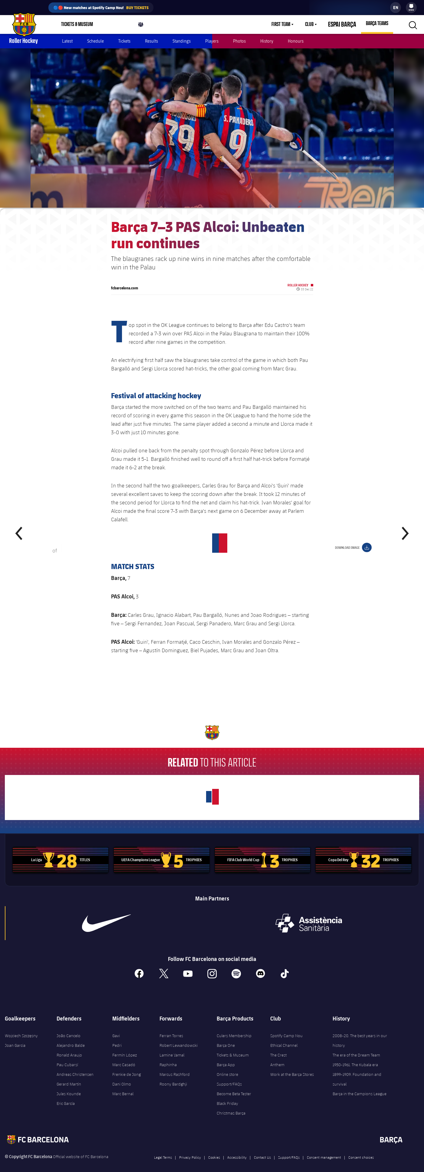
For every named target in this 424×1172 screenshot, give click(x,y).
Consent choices (361, 1150)
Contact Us (262, 1150)
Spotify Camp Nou (286, 1028)
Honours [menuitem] (296, 41)
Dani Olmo (121, 1077)
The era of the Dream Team (356, 1048)
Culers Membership (234, 1028)
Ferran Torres (171, 1028)
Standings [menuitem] (182, 41)
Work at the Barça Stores (292, 1067)
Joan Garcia (15, 1038)
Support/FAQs (229, 1077)
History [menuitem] (266, 41)
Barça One (226, 1038)
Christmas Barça (231, 1106)
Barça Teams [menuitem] (377, 23)
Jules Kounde (69, 1086)
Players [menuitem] (212, 41)
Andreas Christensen (75, 1067)
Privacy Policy (190, 1150)
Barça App (226, 1057)
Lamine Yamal (171, 1048)
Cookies (214, 1150)
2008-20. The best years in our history (360, 1033)
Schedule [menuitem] (95, 41)
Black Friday (227, 1096)
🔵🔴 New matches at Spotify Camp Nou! (101, 8)
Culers (145, 26)
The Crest (278, 1048)
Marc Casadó (123, 1057)
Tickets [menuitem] (124, 41)
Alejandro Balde (71, 1038)
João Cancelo (69, 1028)
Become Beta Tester (234, 1086)
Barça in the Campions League (359, 1086)
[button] (412, 24)
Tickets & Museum (233, 1048)
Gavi (116, 1028)
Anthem (277, 1057)
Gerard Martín (69, 1077)
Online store (227, 1067)
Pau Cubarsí (67, 1057)
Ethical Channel (283, 1038)
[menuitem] (411, 6)
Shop (116, 26)
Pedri (117, 1038)
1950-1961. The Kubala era (355, 1057)
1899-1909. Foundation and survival (357, 1072)
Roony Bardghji (173, 1077)
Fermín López (124, 1048)
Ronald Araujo (69, 1048)
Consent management (324, 1150)
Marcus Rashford (174, 1067)
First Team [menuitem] (288, 24)
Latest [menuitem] (67, 41)
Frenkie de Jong (126, 1067)
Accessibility (237, 1150)
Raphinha (168, 1057)
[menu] (411, 7)
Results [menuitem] (151, 41)
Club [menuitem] (316, 24)
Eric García (66, 1096)
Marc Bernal (122, 1086)
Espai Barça (345, 24)
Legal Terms (163, 1150)
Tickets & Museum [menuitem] (77, 24)
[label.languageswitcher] (395, 7)
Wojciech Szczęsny (21, 1028)
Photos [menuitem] (239, 41)
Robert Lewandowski (178, 1038)
